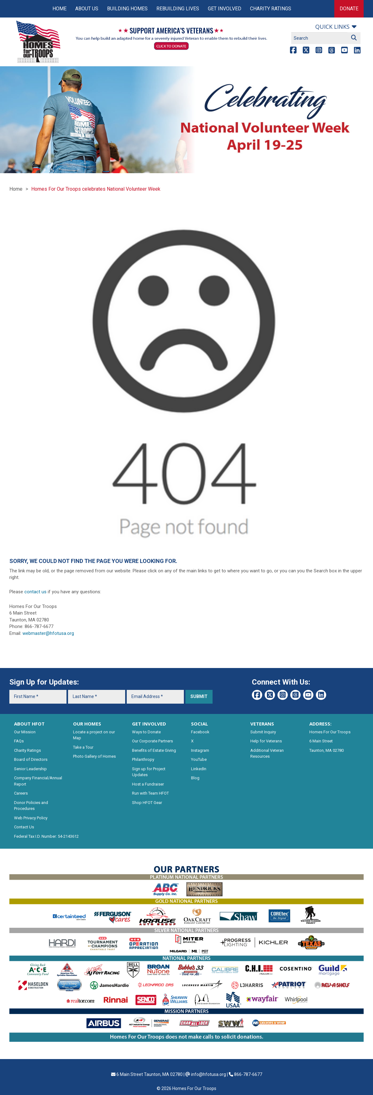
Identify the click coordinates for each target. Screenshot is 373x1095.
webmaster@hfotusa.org (48, 633)
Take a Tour (83, 747)
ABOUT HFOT (29, 724)
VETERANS (262, 724)
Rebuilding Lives (177, 9)
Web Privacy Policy (30, 818)
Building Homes (127, 9)
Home (59, 9)
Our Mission (25, 732)
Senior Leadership (30, 768)
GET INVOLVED (149, 724)
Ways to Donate (146, 732)
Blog (195, 778)
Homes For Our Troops (330, 732)
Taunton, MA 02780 (326, 750)
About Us (86, 9)
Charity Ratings (270, 9)
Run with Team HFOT (150, 793)
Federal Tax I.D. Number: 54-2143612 (46, 836)
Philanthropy (143, 759)
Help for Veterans (266, 741)
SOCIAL (199, 724)
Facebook (200, 732)
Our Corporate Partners (152, 741)
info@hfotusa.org (208, 1074)
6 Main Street (321, 741)
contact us (35, 592)
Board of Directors (30, 759)
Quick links (332, 26)
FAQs (19, 741)
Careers (21, 793)
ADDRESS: (320, 724)
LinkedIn (198, 768)
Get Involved (224, 9)
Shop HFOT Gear (147, 802)
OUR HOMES (87, 724)
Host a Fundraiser (148, 784)
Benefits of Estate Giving (154, 750)
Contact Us (24, 827)
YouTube (199, 759)
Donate (349, 9)
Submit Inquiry (263, 732)
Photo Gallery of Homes (94, 756)
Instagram (200, 750)
